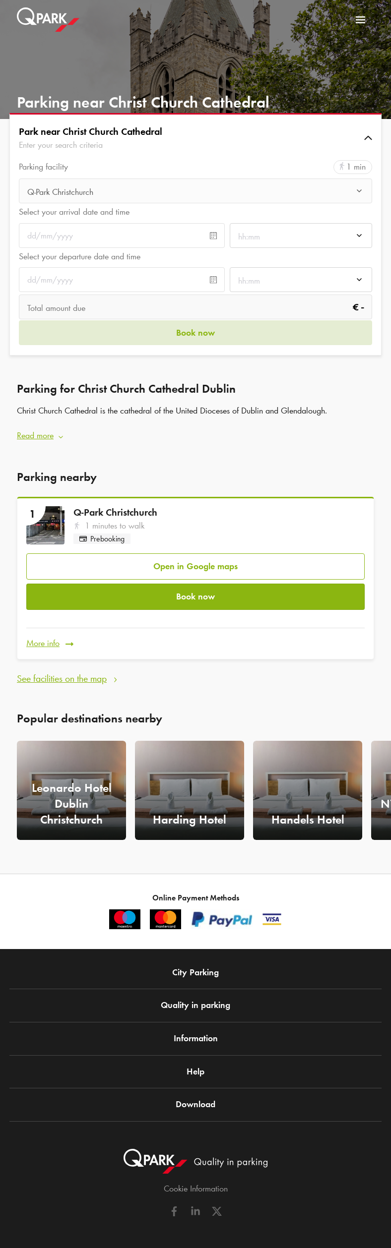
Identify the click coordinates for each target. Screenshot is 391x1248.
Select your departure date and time (79, 256)
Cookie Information (196, 1188)
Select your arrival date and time (74, 211)
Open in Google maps (195, 566)
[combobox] (195, 192)
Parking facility (43, 167)
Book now (195, 596)
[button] (195, 137)
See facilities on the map (62, 678)
